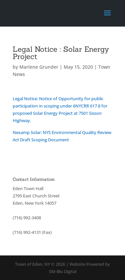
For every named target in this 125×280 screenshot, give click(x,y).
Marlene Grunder (38, 67)
